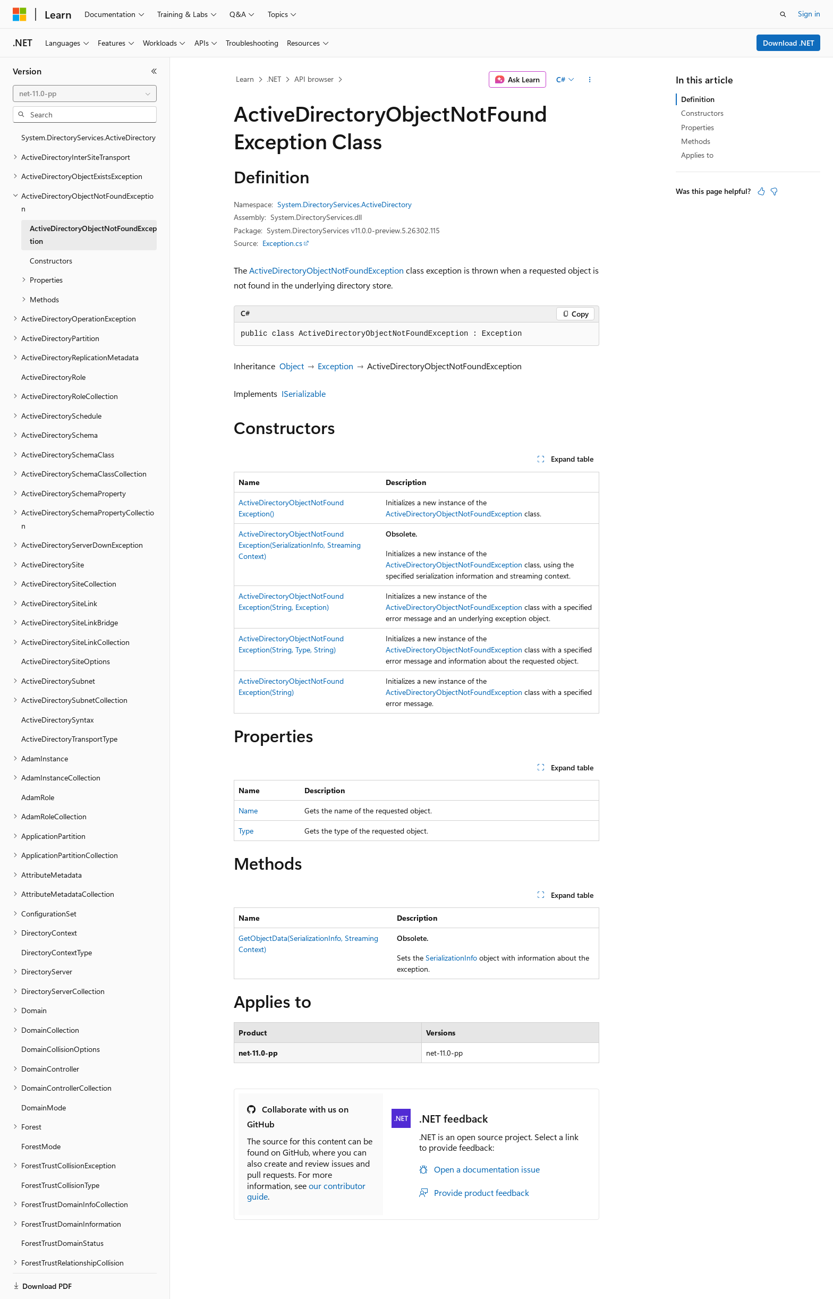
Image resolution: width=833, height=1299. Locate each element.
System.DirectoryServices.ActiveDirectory (344, 204)
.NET (274, 79)
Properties (697, 127)
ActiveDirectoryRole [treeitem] (53, 377)
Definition (698, 99)
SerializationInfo (451, 958)
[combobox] (85, 93)
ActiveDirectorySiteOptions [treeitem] (65, 661)
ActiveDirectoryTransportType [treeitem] (69, 739)
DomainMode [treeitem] (43, 1107)
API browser (314, 79)
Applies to (697, 155)
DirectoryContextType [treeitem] (56, 952)
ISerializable (304, 393)
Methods (695, 141)
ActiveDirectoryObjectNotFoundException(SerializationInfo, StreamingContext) (300, 545)
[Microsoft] (20, 14)
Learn (245, 79)
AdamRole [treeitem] (37, 797)
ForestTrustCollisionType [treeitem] (60, 1185)
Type (246, 831)
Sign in (809, 14)
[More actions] (590, 79)
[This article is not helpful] (774, 191)
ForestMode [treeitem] (41, 1146)
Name (248, 810)
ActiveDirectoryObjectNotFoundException (326, 270)
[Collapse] (154, 71)
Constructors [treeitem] (51, 261)
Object (291, 365)
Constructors (702, 113)
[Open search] (783, 14)
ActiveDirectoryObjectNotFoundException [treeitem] (93, 235)
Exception (335, 365)
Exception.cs (282, 243)
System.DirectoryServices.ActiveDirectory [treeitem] (88, 137)
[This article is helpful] (761, 191)
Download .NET (788, 43)
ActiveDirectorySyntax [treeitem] (57, 720)
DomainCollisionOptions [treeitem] (60, 1049)
